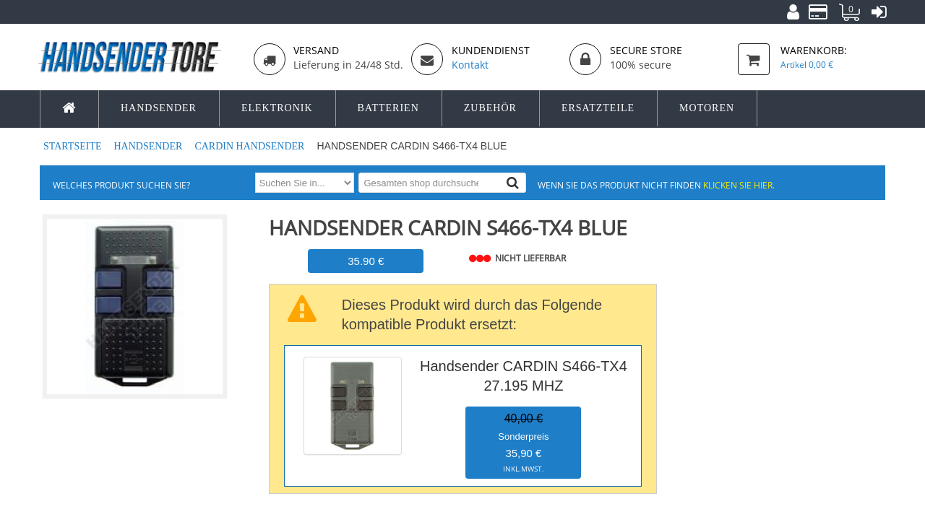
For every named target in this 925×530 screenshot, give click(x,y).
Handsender (148, 146)
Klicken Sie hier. (739, 185)
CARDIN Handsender (250, 146)
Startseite (73, 146)
